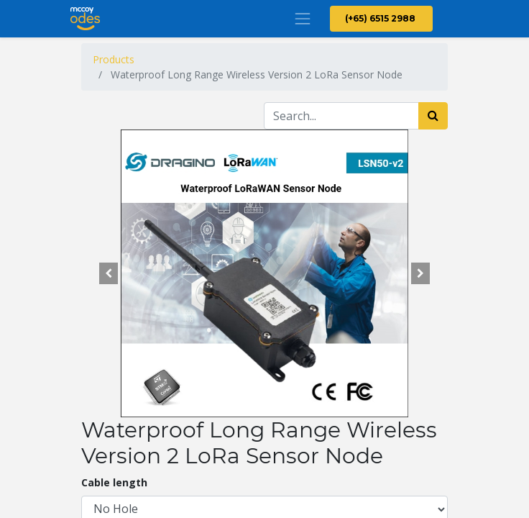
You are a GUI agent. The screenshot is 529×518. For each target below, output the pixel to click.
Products (113, 59)
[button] (109, 273)
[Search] (433, 116)
